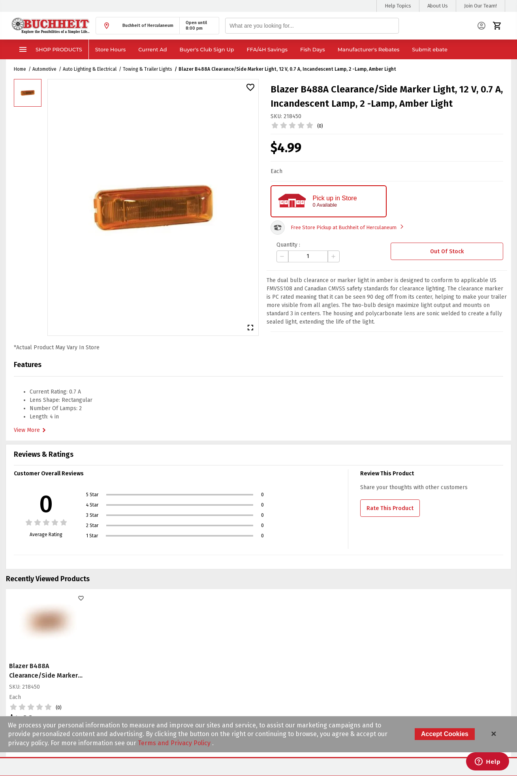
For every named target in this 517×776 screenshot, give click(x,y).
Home (20, 69)
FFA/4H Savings (267, 49)
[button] (138, 25)
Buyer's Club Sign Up (207, 49)
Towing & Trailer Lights (147, 69)
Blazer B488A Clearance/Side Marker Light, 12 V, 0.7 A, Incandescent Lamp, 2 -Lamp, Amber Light (287, 69)
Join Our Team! (480, 6)
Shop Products (50, 49)
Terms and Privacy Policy (175, 743)
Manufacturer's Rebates (369, 49)
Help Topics (398, 6)
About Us (437, 6)
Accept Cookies (444, 734)
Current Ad (152, 49)
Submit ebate (429, 49)
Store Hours (110, 49)
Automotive (44, 69)
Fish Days (312, 49)
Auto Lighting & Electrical (90, 69)
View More (31, 430)
